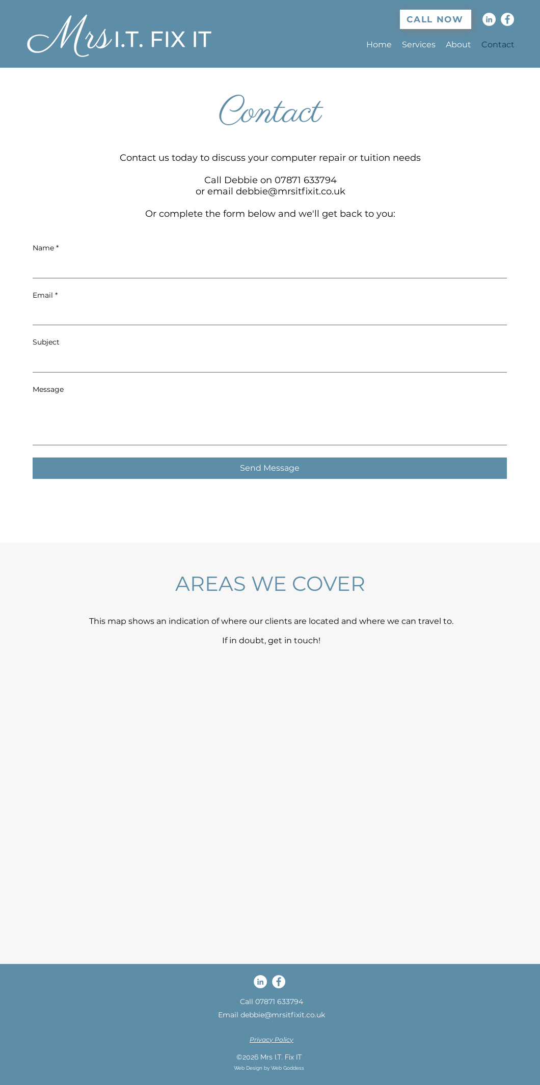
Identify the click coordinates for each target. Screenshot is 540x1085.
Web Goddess (287, 1068)
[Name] (267, 268)
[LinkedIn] (489, 19)
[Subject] (267, 362)
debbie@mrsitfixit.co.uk (290, 191)
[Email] (267, 314)
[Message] (270, 422)
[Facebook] (507, 19)
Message (48, 389)
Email (45, 296)
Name (46, 248)
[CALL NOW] (435, 19)
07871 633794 (279, 1001)
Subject (46, 342)
